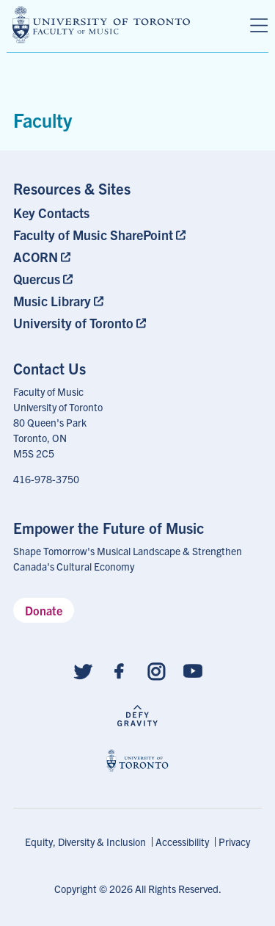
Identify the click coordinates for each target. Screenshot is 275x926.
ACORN (35, 256)
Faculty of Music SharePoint (93, 234)
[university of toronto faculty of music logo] (101, 24)
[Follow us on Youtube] (193, 670)
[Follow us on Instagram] (156, 670)
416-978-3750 (46, 478)
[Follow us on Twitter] (83, 670)
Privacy (234, 841)
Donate (43, 610)
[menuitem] (102, 212)
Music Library (52, 300)
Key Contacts (51, 212)
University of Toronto (73, 322)
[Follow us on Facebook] (119, 670)
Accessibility (182, 841)
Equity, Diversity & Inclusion (85, 841)
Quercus (36, 278)
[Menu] (258, 25)
